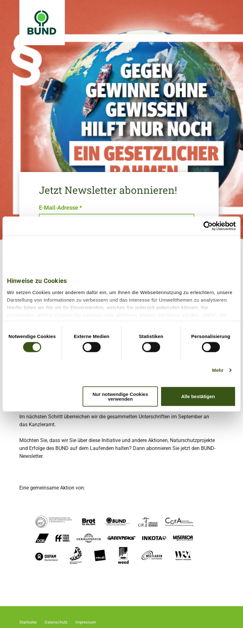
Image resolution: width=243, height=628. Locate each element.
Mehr (217, 370)
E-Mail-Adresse (60, 207)
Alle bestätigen (198, 396)
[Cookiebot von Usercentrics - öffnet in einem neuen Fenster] (208, 226)
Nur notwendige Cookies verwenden (120, 396)
